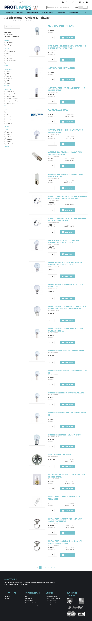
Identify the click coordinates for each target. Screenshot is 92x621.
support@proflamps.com (21, 2)
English (74, 2)
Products (12, 20)
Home (6, 20)
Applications (19, 20)
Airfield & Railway (29, 20)
